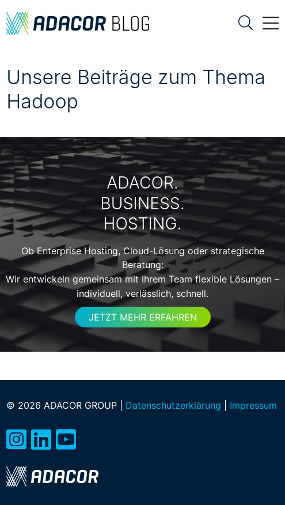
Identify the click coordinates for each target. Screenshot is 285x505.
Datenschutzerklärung (173, 405)
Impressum (253, 405)
